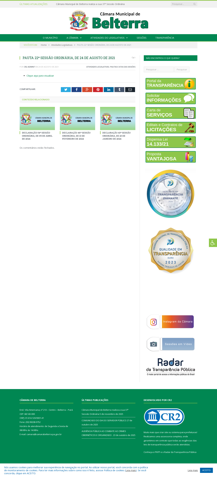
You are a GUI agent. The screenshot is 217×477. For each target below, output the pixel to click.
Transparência (164, 37)
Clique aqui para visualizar (40, 75)
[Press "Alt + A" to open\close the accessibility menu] (213, 243)
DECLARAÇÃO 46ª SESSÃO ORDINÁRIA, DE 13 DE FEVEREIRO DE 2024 (76, 135)
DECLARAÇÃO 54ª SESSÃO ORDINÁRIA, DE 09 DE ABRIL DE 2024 (37, 135)
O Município (50, 37)
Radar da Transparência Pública (180, 452)
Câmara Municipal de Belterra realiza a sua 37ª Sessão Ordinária (90, 4)
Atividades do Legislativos (107, 37)
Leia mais (131, 470)
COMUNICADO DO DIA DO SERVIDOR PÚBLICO (104, 420)
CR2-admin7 (29, 67)
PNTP (157, 452)
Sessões (141, 37)
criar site (163, 432)
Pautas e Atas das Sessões (122, 67)
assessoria (166, 436)
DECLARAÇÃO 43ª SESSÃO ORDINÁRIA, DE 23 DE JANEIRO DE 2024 (116, 135)
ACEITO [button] (206, 470)
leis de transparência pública (158, 444)
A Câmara (72, 37)
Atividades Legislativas (97, 67)
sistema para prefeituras (184, 432)
